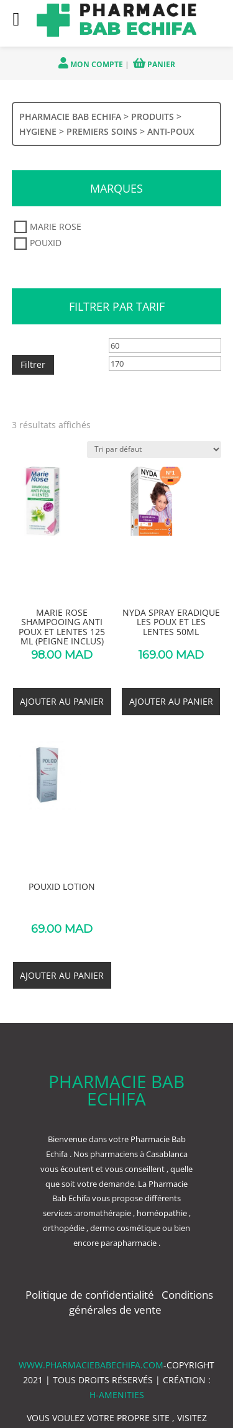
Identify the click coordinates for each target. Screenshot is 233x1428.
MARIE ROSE (55, 227)
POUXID (46, 243)
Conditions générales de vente (141, 1302)
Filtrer (33, 364)
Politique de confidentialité (91, 1295)
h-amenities (116, 1395)
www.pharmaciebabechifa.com (91, 1365)
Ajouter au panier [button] (62, 701)
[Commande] (154, 449)
